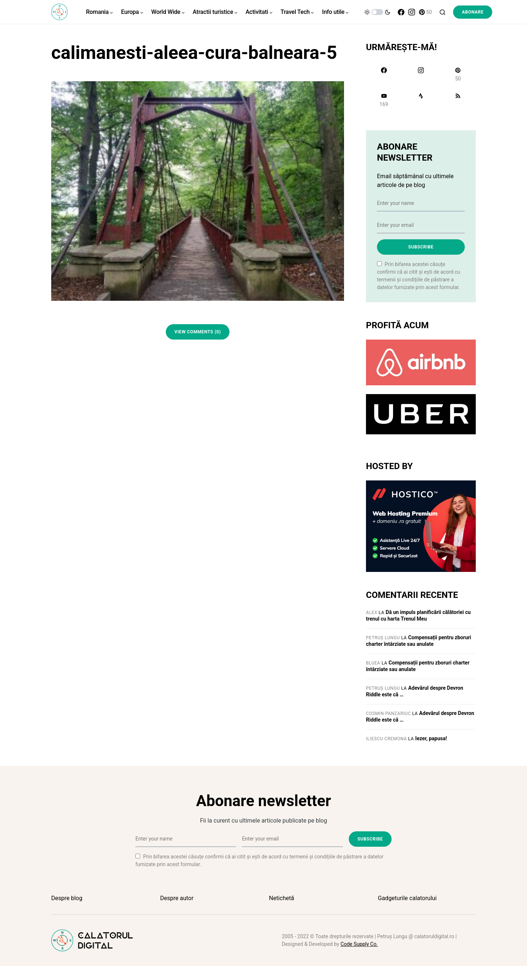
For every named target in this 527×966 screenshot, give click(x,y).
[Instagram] (411, 12)
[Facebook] (401, 12)
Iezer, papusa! (431, 738)
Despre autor (177, 898)
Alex (371, 612)
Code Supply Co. (359, 944)
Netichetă (281, 898)
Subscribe (420, 247)
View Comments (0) (198, 331)
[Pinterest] (425, 12)
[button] (377, 12)
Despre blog (66, 898)
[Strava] (420, 100)
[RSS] (458, 100)
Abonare (472, 12)
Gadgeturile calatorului (407, 898)
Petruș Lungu (383, 637)
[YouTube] (383, 100)
